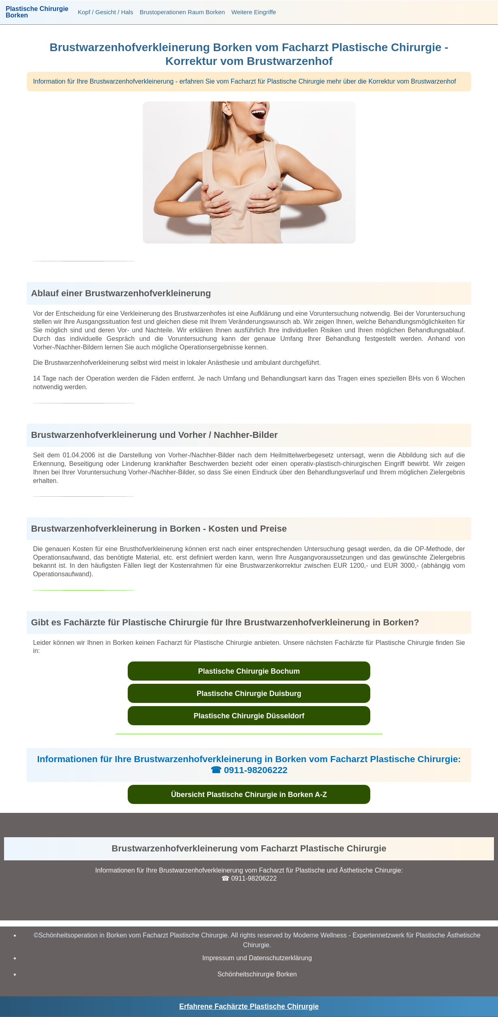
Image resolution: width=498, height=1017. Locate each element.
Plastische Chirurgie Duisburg (249, 693)
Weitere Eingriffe (254, 12)
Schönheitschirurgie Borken (257, 974)
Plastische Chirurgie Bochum (249, 671)
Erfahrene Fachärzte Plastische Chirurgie (249, 1006)
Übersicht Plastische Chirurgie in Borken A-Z (249, 795)
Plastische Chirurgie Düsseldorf (248, 716)
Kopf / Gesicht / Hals (105, 12)
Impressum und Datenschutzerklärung (257, 958)
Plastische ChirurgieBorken (37, 12)
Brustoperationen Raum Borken (182, 12)
